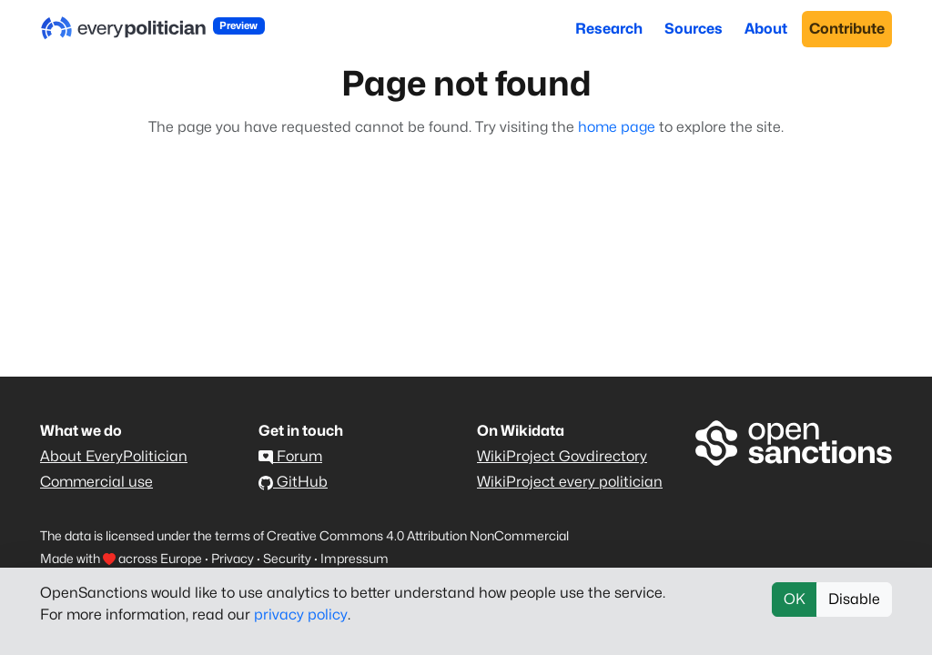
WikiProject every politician (570, 481)
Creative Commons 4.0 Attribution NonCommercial (418, 535)
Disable (854, 599)
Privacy (232, 558)
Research (609, 28)
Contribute (847, 28)
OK (794, 599)
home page (616, 127)
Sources (693, 28)
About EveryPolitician (113, 456)
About (766, 28)
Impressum (354, 558)
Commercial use (96, 481)
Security (287, 558)
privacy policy (301, 614)
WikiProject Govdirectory (562, 456)
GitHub (293, 481)
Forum (290, 456)
